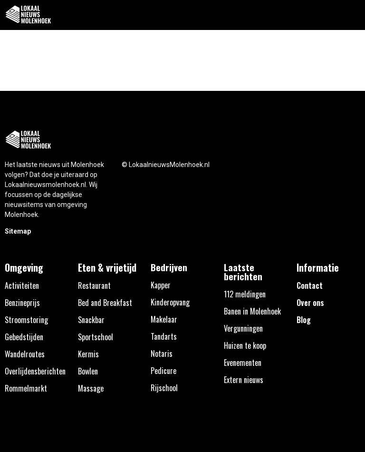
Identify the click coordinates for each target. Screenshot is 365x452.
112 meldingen (245, 294)
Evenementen (242, 362)
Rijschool (164, 387)
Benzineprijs (22, 302)
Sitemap (18, 231)
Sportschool (95, 337)
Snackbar (91, 319)
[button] (352, 15)
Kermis (88, 354)
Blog (304, 319)
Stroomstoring (26, 319)
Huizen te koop (245, 345)
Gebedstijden (24, 337)
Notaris (162, 353)
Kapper (161, 285)
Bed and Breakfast (105, 302)
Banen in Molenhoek (252, 311)
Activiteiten (22, 285)
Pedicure (163, 370)
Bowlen (88, 371)
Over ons (310, 302)
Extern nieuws (243, 379)
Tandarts (164, 336)
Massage (91, 388)
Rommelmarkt (26, 388)
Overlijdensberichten (35, 371)
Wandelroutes (25, 354)
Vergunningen (243, 328)
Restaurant (94, 285)
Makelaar (164, 319)
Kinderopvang (170, 302)
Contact (310, 285)
